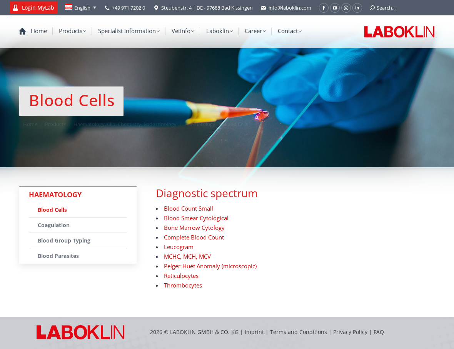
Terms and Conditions (299, 332)
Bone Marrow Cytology (194, 227)
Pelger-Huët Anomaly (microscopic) (210, 266)
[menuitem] (80, 7)
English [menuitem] (82, 7)
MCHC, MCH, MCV (187, 256)
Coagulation (54, 225)
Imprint (254, 332)
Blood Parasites (58, 255)
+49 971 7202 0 (128, 7)
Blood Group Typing (64, 240)
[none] (80, 8)
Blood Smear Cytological (196, 218)
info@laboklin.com (285, 8)
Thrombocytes (183, 285)
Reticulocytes (181, 275)
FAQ (379, 332)
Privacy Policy (350, 332)
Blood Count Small (188, 208)
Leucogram (179, 247)
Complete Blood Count (194, 237)
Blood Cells (52, 209)
